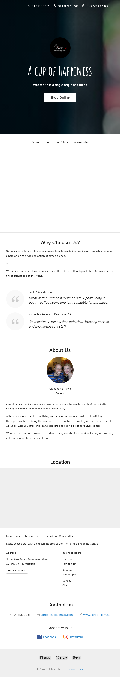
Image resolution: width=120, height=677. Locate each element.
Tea (47, 142)
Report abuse (76, 669)
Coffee (35, 142)
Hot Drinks (61, 142)
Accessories (81, 142)
